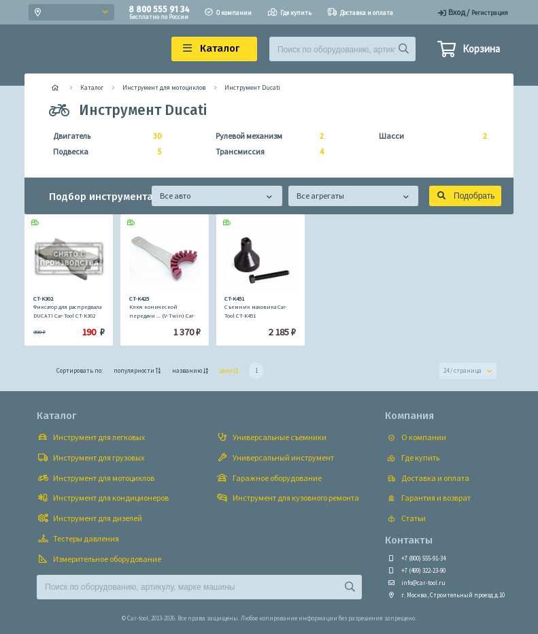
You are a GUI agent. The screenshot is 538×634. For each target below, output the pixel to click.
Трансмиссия (266, 152)
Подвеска (103, 152)
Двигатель (103, 136)
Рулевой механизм (266, 136)
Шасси (429, 136)
